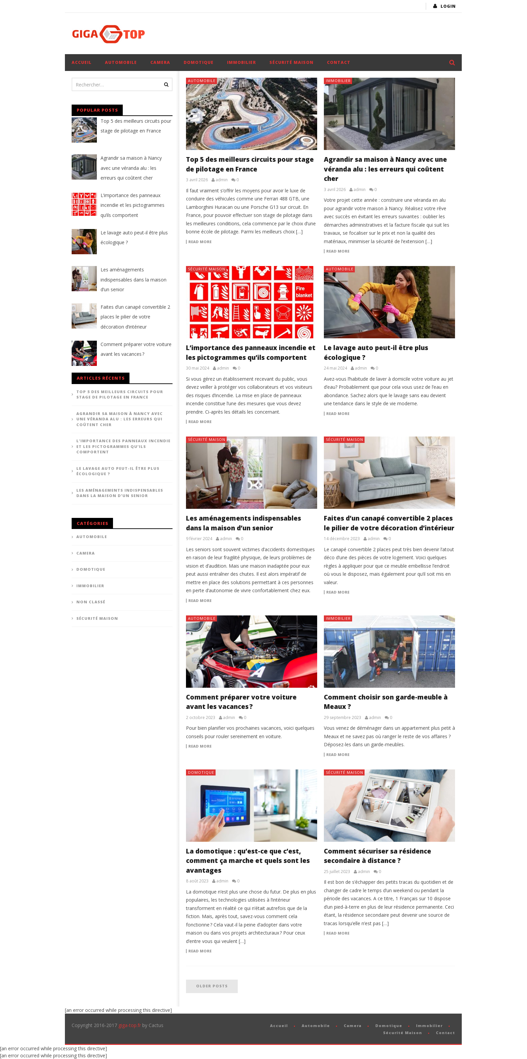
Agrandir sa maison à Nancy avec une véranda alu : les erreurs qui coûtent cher (385, 169)
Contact (338, 62)
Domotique (199, 62)
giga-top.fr (129, 1025)
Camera (160, 62)
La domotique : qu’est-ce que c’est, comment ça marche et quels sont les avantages (248, 861)
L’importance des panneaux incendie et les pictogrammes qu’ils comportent (123, 446)
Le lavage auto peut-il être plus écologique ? (117, 471)
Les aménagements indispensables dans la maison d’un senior (119, 493)
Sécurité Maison (291, 62)
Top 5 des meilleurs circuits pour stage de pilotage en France (119, 394)
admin (222, 180)
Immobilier (241, 62)
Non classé (90, 601)
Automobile (121, 62)
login (448, 6)
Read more (200, 242)
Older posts (212, 985)
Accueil (81, 62)
